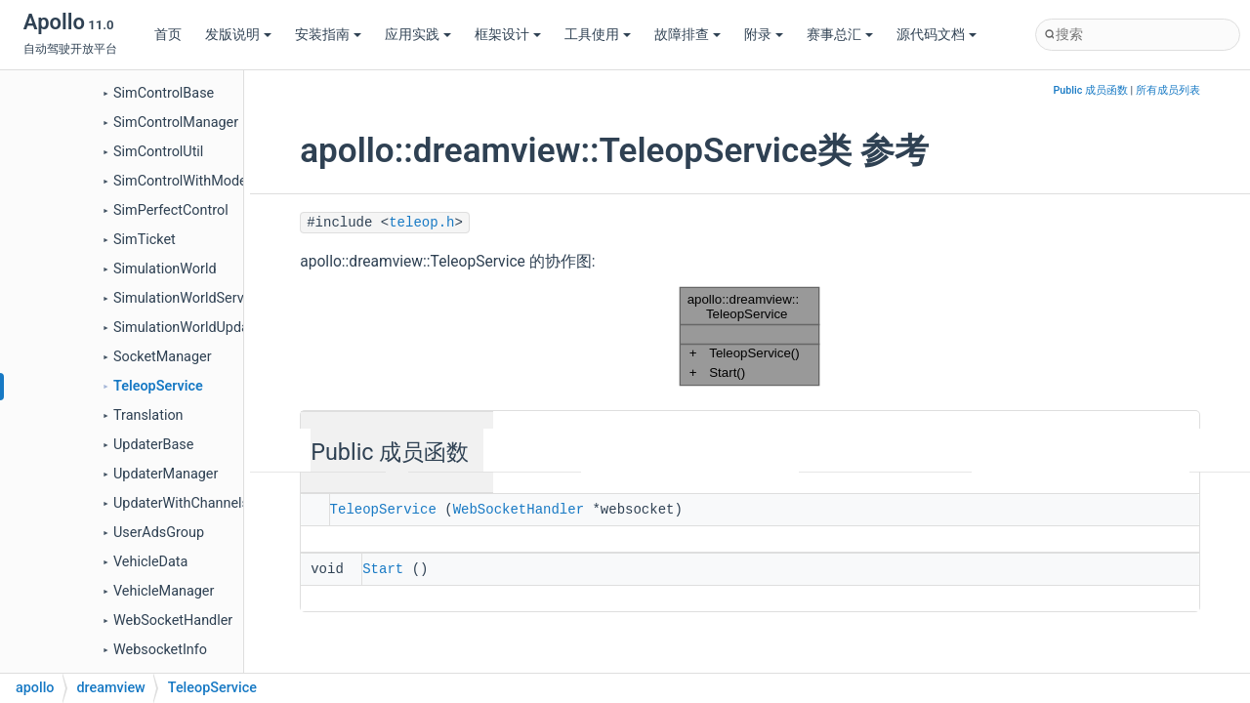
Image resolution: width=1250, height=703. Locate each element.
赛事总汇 (840, 34)
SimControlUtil (158, 152)
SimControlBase (163, 93)
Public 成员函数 (1091, 90)
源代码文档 (936, 34)
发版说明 (238, 34)
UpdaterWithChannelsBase (196, 503)
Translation (148, 415)
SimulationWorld (165, 269)
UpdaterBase (153, 444)
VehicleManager (163, 591)
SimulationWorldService (187, 298)
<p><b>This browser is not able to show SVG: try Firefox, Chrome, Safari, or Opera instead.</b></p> (750, 336)
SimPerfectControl (171, 210)
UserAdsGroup (158, 532)
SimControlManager (175, 122)
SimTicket (144, 239)
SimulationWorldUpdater (189, 327)
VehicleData (150, 562)
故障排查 (687, 34)
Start (382, 567)
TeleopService (158, 386)
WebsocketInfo (160, 649)
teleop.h (421, 222)
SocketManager (162, 357)
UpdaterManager (165, 474)
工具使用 (597, 34)
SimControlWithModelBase (197, 181)
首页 (168, 34)
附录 (763, 34)
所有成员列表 (1168, 90)
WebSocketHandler (172, 620)
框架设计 (508, 34)
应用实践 (418, 34)
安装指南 (328, 34)
